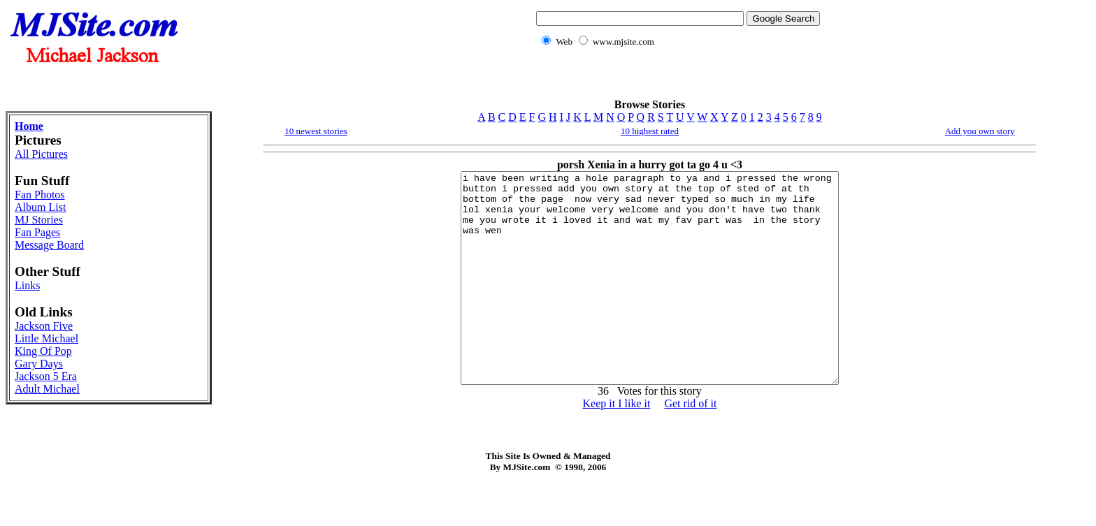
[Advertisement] (675, 80)
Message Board (49, 245)
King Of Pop (43, 351)
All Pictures (41, 154)
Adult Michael (47, 389)
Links (27, 285)
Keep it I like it (617, 445)
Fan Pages (37, 232)
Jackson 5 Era (46, 376)
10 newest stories (315, 131)
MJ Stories (39, 220)
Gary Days (39, 364)
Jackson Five (44, 326)
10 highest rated (650, 131)
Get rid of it (690, 445)
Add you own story (980, 131)
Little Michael (46, 338)
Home (29, 126)
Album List (40, 207)
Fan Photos (40, 194)
